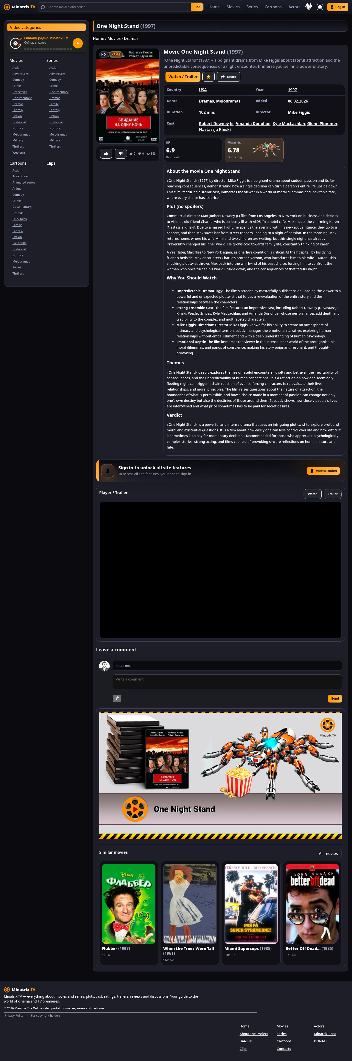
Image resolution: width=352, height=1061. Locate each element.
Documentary (22, 98)
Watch (313, 494)
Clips (50, 163)
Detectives (19, 92)
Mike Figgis (299, 112)
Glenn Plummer (322, 123)
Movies (233, 7)
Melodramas (21, 134)
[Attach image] (117, 698)
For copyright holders (46, 1016)
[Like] (106, 154)
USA (203, 89)
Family (53, 104)
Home (214, 7)
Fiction (17, 116)
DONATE (321, 1041)
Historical (19, 122)
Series (252, 7)
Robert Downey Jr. (216, 123)
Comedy (18, 80)
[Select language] (309, 6)
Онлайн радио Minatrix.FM (46, 38)
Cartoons (273, 7)
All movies (328, 853)
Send (335, 698)
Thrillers (18, 146)
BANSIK (246, 1041)
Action (16, 68)
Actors (294, 7)
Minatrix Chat (325, 1033)
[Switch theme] (320, 7)
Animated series (23, 182)
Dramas (17, 104)
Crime (16, 86)
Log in (337, 7)
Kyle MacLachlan (289, 123)
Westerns (19, 152)
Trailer (333, 494)
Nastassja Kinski (215, 129)
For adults (19, 243)
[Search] (121, 7)
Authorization (323, 471)
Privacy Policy (14, 1016)
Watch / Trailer (183, 76)
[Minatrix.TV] (19, 7)
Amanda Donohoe (253, 123)
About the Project (254, 1033)
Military (17, 140)
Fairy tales (19, 219)
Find (197, 7)
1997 (292, 89)
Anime (17, 188)
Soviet (16, 267)
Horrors (17, 128)
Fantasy (17, 110)
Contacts (284, 1048)
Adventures (20, 74)
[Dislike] (121, 154)
